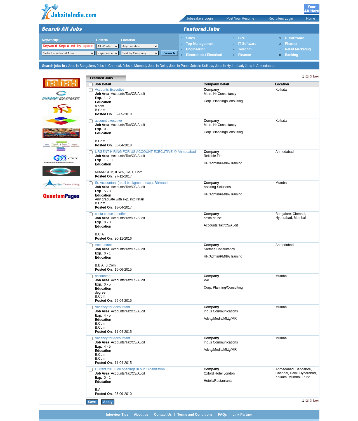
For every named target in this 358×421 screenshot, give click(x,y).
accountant (103, 276)
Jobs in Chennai (109, 66)
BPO (242, 38)
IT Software (247, 44)
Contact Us (163, 415)
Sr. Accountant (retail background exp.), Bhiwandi (131, 183)
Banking (291, 55)
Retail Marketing (298, 49)
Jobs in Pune (179, 66)
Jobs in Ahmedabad (259, 66)
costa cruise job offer (110, 214)
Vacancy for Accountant (112, 307)
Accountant (103, 245)
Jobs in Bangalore (81, 66)
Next (316, 76)
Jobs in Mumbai (134, 66)
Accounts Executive (109, 90)
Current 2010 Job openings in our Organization (130, 369)
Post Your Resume (240, 18)
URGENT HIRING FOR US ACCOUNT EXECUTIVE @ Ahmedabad (145, 152)
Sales (190, 38)
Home (310, 18)
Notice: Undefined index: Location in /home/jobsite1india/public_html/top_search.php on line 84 (139, 46)
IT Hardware (294, 38)
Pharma (291, 44)
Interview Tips (117, 415)
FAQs (222, 415)
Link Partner (242, 415)
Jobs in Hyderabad (229, 66)
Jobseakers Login (200, 18)
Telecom (245, 49)
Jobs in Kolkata (201, 66)
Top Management (199, 44)
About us (141, 415)
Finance (244, 55)
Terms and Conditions (195, 415)
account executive (108, 121)
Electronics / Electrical (204, 55)
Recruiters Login (280, 18)
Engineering (195, 49)
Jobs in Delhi (157, 66)
